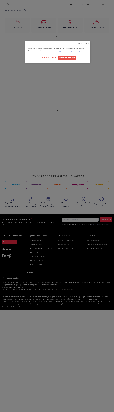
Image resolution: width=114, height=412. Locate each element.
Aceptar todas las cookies (67, 57)
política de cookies (63, 52)
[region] (57, 52)
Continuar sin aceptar (83, 43)
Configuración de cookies (48, 57)
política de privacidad (76, 52)
